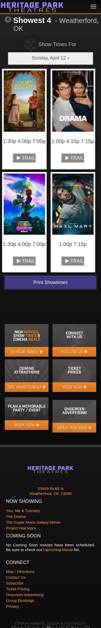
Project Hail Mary (21, 528)
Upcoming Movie (58, 549)
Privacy (12, 606)
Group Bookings (20, 600)
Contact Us (16, 577)
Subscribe (15, 583)
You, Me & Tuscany (23, 510)
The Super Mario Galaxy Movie (33, 522)
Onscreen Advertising (25, 594)
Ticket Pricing (18, 589)
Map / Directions (20, 571)
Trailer (26, 158)
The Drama (16, 516)
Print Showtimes (50, 282)
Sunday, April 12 (50, 58)
